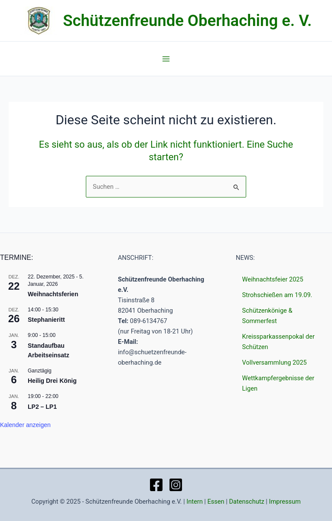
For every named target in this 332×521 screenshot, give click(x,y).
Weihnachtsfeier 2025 (272, 279)
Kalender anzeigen (25, 424)
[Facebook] (156, 485)
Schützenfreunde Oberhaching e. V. (187, 20)
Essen (216, 501)
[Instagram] (176, 485)
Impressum (285, 501)
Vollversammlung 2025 (274, 362)
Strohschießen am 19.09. (277, 295)
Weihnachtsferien (53, 294)
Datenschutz (246, 501)
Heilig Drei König (52, 380)
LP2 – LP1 (42, 406)
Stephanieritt (46, 319)
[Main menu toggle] (166, 59)
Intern (194, 501)
